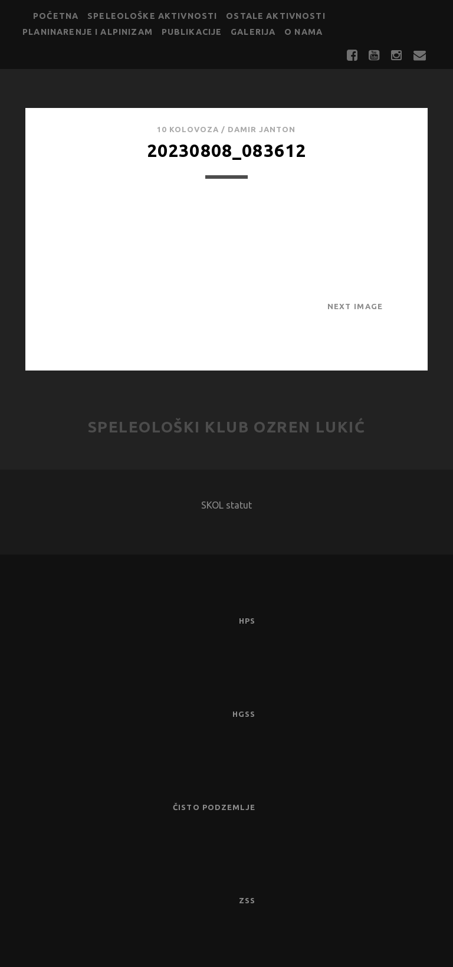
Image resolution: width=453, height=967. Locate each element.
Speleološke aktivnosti (152, 16)
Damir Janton (262, 129)
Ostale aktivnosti (276, 16)
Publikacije (192, 32)
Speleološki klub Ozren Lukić (227, 426)
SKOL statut (226, 505)
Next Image (355, 306)
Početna (55, 16)
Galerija (253, 32)
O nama (303, 32)
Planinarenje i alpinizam (87, 32)
